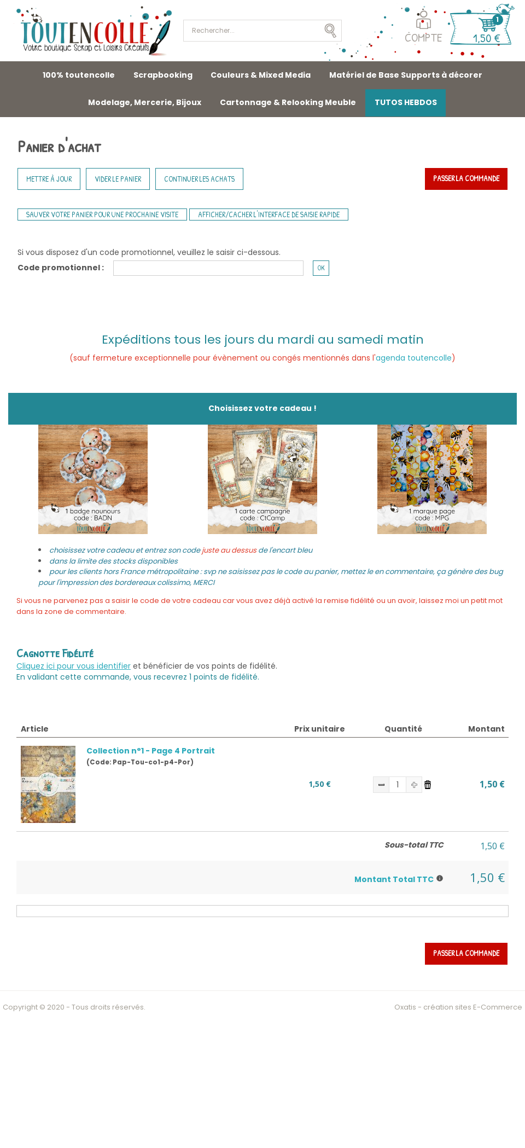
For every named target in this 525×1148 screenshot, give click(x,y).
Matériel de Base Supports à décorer (405, 74)
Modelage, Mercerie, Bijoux (144, 102)
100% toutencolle (79, 74)
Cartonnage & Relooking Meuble (288, 102)
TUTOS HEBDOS (406, 102)
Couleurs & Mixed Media (261, 74)
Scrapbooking (162, 74)
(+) (414, 784)
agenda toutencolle (414, 357)
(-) (381, 784)
